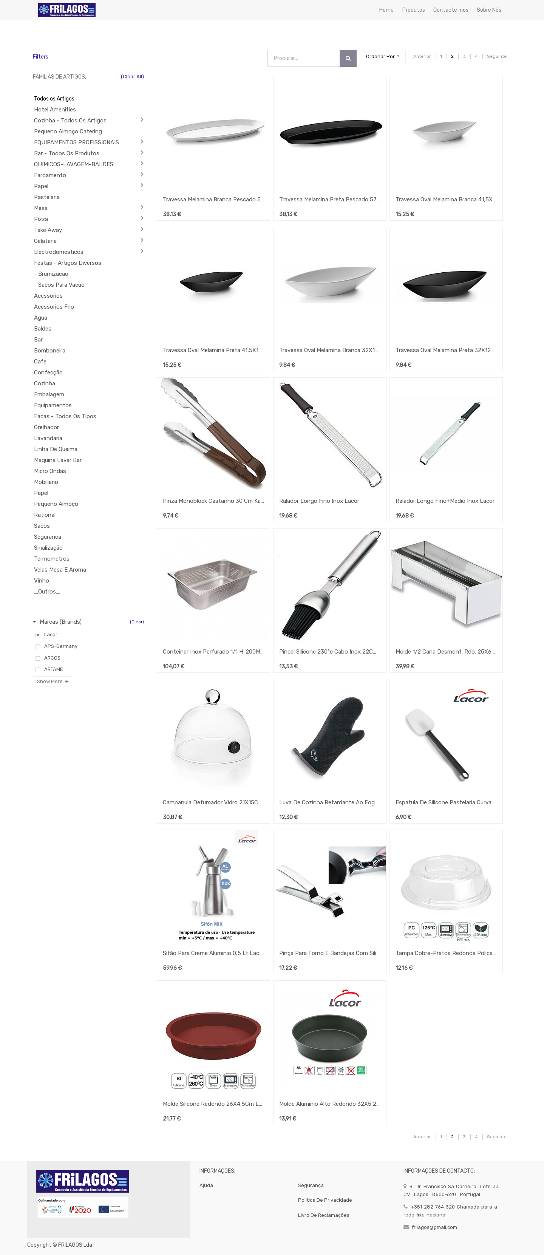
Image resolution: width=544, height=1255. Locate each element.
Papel (41, 186)
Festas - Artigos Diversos (67, 263)
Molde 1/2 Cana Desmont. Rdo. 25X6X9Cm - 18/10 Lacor (446, 651)
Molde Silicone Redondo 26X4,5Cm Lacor (213, 1103)
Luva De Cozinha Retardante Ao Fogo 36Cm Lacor (329, 802)
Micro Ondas (50, 471)
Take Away (48, 230)
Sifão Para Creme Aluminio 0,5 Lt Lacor (213, 953)
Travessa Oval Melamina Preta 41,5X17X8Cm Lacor (213, 350)
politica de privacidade (325, 1200)
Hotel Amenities (55, 109)
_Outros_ (47, 591)
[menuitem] (386, 10)
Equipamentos (53, 405)
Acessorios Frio (54, 306)
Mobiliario (46, 482)
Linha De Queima (55, 449)
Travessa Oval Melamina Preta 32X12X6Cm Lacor (446, 350)
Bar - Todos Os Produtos (66, 153)
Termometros (52, 558)
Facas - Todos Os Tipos (65, 416)
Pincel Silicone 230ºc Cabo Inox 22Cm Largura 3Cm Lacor (329, 651)
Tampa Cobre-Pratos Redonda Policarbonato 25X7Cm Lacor (446, 953)
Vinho (41, 580)
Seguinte (497, 56)
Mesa (41, 208)
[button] (383, 56)
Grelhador (46, 427)
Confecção (48, 372)
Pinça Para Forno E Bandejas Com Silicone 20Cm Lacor (329, 953)
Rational (45, 515)
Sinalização (48, 547)
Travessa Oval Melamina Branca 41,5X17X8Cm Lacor (446, 199)
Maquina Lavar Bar (58, 460)
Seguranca (47, 536)
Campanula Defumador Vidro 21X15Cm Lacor (213, 802)
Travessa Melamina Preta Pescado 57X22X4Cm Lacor (329, 199)
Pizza (41, 219)
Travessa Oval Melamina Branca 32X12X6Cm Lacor (329, 350)
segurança (311, 1185)
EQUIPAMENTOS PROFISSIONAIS (76, 142)
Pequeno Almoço (56, 504)
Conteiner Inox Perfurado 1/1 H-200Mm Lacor (213, 651)
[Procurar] (348, 58)
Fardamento (50, 175)
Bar (38, 339)
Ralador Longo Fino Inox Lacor (319, 501)
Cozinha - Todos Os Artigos (70, 120)
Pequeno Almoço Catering (68, 131)
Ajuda (206, 1185)
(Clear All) (132, 76)
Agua (40, 317)
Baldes (42, 328)
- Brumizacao (51, 273)
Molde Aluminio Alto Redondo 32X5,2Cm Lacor (329, 1103)
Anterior (422, 56)
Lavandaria (48, 438)
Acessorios (48, 295)
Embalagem (49, 394)
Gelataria (45, 241)
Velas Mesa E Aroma (60, 569)
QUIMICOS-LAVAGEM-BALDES (73, 164)
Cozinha (44, 383)
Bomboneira (49, 350)
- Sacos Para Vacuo (59, 284)
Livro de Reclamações (323, 1215)
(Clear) (137, 622)
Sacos (42, 525)
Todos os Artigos (54, 99)
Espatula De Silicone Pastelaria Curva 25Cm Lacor (446, 802)
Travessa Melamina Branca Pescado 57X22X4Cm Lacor (213, 199)
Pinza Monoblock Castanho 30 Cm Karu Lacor (213, 501)
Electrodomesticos (58, 252)
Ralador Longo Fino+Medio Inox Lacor (445, 501)
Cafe (40, 361)
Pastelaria (47, 197)
